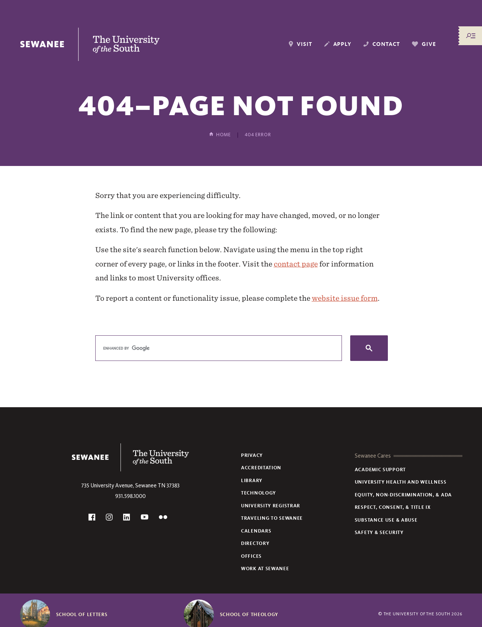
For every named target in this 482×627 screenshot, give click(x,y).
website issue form (345, 298)
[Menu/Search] (470, 35)
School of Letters (82, 615)
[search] (218, 348)
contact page (296, 264)
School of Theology (249, 615)
